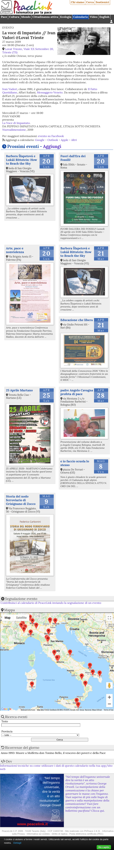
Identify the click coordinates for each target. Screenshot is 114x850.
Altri (74, 140)
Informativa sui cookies (38, 834)
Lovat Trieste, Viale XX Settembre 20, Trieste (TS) (28, 50)
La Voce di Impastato (16, 123)
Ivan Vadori (9, 89)
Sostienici (102, 2)
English (104, 17)
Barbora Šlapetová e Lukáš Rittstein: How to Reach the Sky (21, 159)
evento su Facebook (51, 136)
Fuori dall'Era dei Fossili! (73, 158)
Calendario (80, 17)
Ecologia (65, 17)
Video (93, 17)
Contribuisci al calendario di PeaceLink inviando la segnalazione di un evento (51, 603)
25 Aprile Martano (19, 390)
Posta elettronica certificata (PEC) (86, 834)
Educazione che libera (76, 320)
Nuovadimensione (14, 129)
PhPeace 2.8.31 (92, 831)
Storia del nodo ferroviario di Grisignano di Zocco (21, 500)
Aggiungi (52, 146)
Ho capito (103, 847)
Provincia (6, 731)
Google (40, 140)
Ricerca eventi (16, 717)
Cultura (14, 17)
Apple (64, 140)
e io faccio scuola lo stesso (74, 463)
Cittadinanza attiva (45, 17)
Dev (9, 761)
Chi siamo (77, 2)
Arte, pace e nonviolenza (15, 250)
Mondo (26, 17)
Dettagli (17, 843)
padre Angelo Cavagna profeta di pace (76, 392)
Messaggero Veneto (50, 92)
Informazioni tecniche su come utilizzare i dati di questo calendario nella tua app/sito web (56, 767)
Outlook (52, 140)
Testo (4, 721)
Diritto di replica (59, 834)
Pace (4, 17)
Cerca (90, 2)
